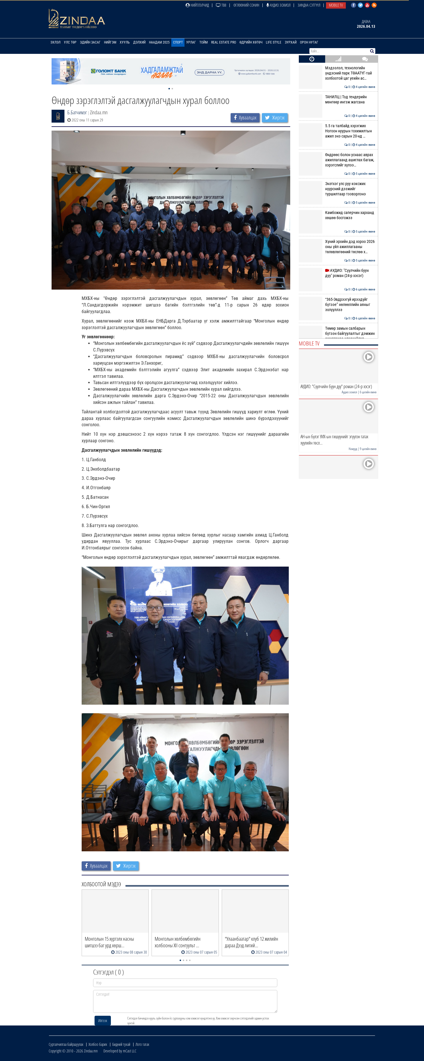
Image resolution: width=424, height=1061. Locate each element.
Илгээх (102, 1020)
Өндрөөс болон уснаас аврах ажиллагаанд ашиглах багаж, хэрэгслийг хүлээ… (337, 160)
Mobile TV (336, 5)
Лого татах (142, 1044)
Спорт (178, 42)
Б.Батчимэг (77, 112)
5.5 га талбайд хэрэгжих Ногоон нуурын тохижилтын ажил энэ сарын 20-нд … (337, 131)
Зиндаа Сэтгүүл (309, 5)
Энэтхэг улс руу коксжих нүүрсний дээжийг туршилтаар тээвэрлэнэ (337, 189)
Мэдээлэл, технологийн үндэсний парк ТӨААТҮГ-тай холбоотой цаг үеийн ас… (337, 73)
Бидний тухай (121, 1044)
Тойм (203, 42)
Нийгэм (110, 42)
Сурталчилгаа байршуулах (66, 1044)
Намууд (353, 448)
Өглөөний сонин (246, 5)
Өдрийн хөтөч (251, 42)
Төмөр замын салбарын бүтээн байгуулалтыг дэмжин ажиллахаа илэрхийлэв (337, 333)
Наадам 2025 (159, 42)
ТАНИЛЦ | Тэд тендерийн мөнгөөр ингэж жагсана (337, 99)
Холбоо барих (98, 1044)
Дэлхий (139, 42)
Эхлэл (55, 42)
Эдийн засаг (90, 42)
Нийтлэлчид (197, 5)
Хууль (125, 42)
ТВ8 (221, 5)
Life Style (273, 42)
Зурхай (291, 42)
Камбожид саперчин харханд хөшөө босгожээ (337, 215)
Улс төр (70, 42)
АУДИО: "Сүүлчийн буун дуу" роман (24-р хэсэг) (337, 273)
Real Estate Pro (223, 42)
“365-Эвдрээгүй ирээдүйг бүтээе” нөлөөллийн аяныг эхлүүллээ (337, 305)
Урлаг (191, 42)
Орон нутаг (309, 42)
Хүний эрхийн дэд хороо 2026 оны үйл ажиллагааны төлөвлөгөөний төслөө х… (337, 247)
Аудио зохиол (278, 5)
